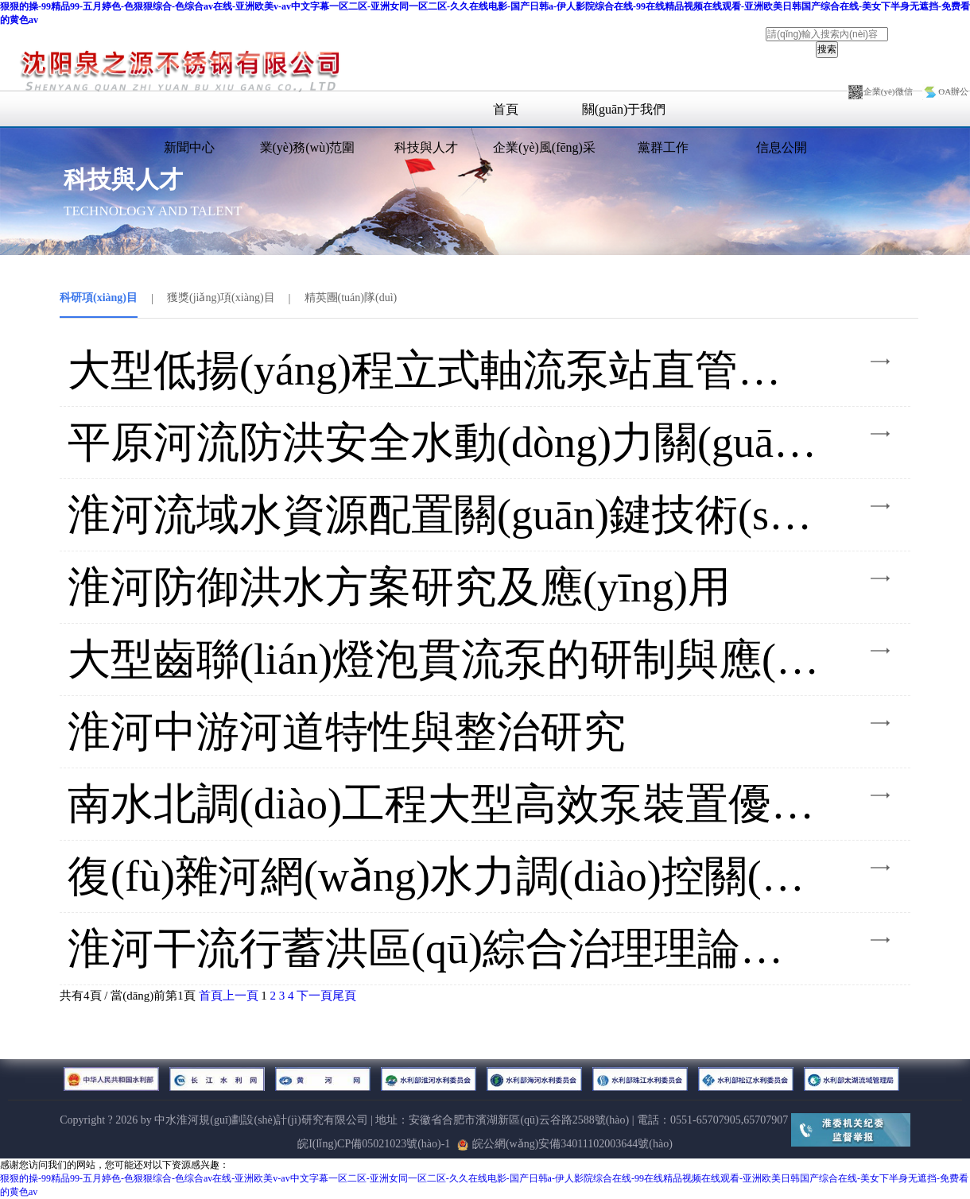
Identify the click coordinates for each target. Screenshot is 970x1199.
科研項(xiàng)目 (99, 298)
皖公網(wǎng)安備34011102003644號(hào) (565, 1144)
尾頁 (344, 995)
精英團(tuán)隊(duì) (351, 298)
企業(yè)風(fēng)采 (544, 147)
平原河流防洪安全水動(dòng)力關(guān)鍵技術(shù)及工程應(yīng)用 (445, 442)
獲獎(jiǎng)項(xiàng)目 (221, 298)
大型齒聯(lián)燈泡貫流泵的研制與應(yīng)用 (445, 659)
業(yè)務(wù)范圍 (307, 147)
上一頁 (240, 995)
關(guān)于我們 (624, 109)
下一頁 (314, 995)
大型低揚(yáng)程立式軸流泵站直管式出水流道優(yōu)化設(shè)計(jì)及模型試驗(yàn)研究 (445, 370)
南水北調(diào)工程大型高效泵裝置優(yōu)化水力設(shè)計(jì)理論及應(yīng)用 (445, 804)
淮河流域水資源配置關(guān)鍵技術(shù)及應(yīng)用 (445, 515)
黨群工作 (663, 147)
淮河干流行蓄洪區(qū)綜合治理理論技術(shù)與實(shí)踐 (445, 949)
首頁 (505, 109)
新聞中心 (189, 147)
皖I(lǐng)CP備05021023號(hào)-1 (373, 1144)
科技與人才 (426, 147)
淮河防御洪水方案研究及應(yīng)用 (399, 587)
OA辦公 (945, 91)
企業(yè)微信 (880, 91)
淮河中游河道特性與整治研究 (347, 732)
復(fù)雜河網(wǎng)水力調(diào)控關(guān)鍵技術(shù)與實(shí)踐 (445, 876)
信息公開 (781, 147)
